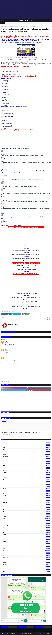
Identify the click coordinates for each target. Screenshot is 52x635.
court (26, 527)
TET (26, 504)
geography (26, 530)
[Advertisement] (26, 9)
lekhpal (26, 541)
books (5, 311)
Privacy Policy (48, 633)
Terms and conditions (36, 633)
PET (26, 486)
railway (26, 559)
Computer (26, 451)
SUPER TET (26, 500)
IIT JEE (26, 465)
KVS (26, 468)
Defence (26, 454)
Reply (6, 361)
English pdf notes (26, 458)
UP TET (26, 511)
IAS (26, 463)
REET (26, 493)
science (26, 562)
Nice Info (6, 352)
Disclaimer (43, 633)
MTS (26, 474)
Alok (6, 341)
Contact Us (30, 633)
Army (26, 445)
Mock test (26, 477)
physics (26, 553)
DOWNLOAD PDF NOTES (26, 20)
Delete (8, 361)
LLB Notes (26, 470)
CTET (26, 449)
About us (25, 633)
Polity (26, 488)
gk (26, 532)
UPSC (26, 513)
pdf (11, 311)
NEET (26, 479)
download (8, 311)
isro (26, 539)
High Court (26, 461)
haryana (26, 534)
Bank (26, 447)
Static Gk (26, 502)
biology (26, 516)
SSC (26, 497)
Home (2, 26)
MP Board (26, 472)
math (26, 543)
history (26, 536)
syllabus (26, 564)
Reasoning (5, 26)
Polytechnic (26, 491)
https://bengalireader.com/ (9, 344)
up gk (26, 566)
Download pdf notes (13, 324)
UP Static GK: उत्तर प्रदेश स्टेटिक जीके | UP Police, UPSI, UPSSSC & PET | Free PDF (21, 432)
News (26, 484)
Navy (26, 481)
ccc (26, 520)
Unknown (7, 357)
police (26, 555)
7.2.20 (6, 358)
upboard (26, 569)
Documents (26, 456)
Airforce (26, 442)
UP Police (26, 509)
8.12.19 (6, 342)
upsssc (26, 571)
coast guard (26, 525)
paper (26, 548)
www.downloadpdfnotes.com (16, 42)
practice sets (26, 557)
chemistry (26, 523)
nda (26, 546)
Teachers (26, 507)
